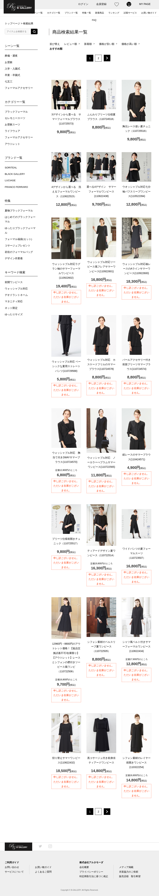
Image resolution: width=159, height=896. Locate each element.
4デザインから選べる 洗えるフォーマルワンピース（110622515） (66, 191)
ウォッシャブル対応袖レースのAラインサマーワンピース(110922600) (136, 269)
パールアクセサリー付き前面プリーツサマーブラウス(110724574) (136, 364)
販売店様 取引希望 (130, 876)
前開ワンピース (14, 282)
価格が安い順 (106, 43)
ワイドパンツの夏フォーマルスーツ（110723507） (136, 553)
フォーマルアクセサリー (19, 88)
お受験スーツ (12, 124)
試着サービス (130, 13)
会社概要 (84, 867)
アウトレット (12, 144)
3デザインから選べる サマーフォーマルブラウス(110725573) (66, 119)
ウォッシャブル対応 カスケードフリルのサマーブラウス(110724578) (101, 364)
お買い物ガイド (149, 13)
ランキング (113, 13)
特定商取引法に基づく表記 (93, 876)
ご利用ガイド (12, 862)
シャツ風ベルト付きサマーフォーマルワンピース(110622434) (136, 646)
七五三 (8, 81)
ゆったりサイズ (14, 314)
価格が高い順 (129, 43)
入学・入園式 (12, 68)
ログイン (83, 4)
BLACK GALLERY (15, 174)
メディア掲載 (126, 867)
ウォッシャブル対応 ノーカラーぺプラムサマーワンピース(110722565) (101, 462)
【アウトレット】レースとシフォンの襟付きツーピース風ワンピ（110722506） (66, 657)
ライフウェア (12, 131)
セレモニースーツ (15, 118)
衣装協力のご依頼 (128, 871)
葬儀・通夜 (11, 55)
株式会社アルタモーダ (91, 862)
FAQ (94, 20)
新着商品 (99, 13)
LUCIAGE (10, 180)
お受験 (8, 62)
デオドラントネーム (16, 295)
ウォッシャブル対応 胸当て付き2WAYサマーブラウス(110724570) (66, 457)
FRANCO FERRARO (16, 187)
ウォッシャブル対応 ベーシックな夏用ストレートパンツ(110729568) (66, 366)
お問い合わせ (12, 867)
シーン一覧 (37, 13)
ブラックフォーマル (16, 111)
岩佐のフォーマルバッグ (19, 252)
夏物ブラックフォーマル (19, 210)
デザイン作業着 (14, 258)
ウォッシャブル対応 (16, 288)
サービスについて (14, 871)
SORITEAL (11, 167)
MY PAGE (145, 4)
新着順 (88, 43)
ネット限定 (11, 308)
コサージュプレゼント (17, 245)
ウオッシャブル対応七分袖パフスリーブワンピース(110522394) (136, 191)
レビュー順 (70, 43)
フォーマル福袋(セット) (18, 239)
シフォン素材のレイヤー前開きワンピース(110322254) (136, 762)
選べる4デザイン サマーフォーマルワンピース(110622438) (101, 191)
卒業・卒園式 (12, 75)
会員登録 (101, 4)
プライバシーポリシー (91, 871)
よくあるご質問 (43, 871)
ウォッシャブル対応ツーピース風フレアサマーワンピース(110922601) (101, 267)
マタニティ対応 (14, 301)
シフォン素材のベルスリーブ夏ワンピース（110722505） (101, 646)
